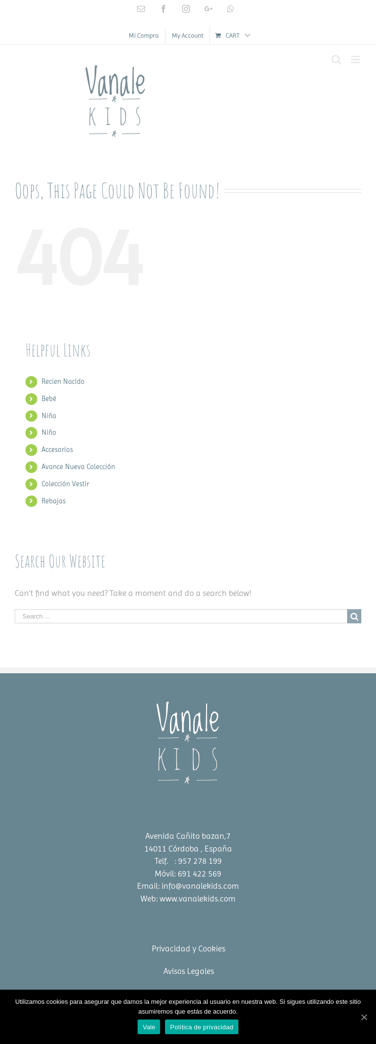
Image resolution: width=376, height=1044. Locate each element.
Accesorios (57, 449)
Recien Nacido (63, 381)
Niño (49, 432)
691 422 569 (199, 873)
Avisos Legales (189, 971)
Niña (49, 416)
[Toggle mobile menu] (356, 59)
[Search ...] (181, 616)
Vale (148, 1027)
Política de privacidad (201, 1027)
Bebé (49, 399)
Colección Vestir (65, 484)
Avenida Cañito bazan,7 (188, 836)
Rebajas (54, 501)
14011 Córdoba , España (188, 849)
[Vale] (364, 1017)
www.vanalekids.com (197, 898)
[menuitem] (143, 35)
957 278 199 (200, 861)
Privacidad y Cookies (188, 948)
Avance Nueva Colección (78, 467)
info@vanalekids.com (200, 886)
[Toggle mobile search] (336, 59)
